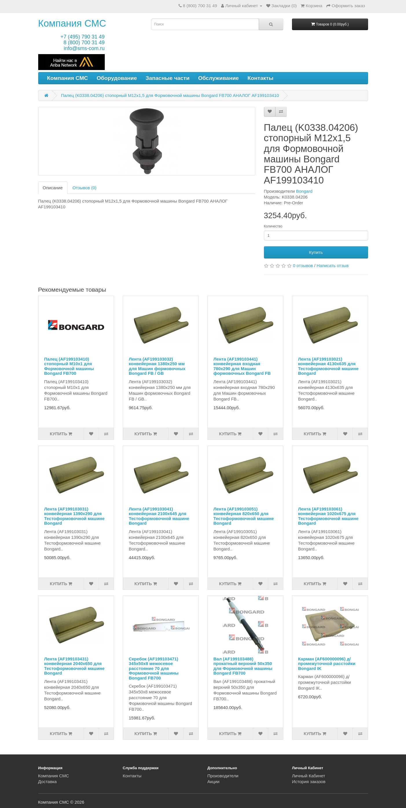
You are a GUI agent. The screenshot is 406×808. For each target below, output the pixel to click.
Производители (222, 775)
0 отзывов (303, 265)
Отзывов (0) (85, 187)
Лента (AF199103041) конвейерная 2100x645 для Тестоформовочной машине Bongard (159, 516)
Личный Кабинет (308, 775)
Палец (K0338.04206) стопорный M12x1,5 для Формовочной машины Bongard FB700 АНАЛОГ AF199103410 (170, 95)
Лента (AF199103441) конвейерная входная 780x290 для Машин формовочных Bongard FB (242, 366)
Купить (316, 252)
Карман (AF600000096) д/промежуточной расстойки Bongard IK (326, 663)
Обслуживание (218, 78)
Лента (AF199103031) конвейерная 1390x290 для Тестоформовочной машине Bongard (74, 516)
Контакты (260, 78)
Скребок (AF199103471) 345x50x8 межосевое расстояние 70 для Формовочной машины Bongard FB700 (154, 668)
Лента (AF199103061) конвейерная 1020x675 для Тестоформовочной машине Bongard (328, 516)
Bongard (304, 191)
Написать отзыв (333, 265)
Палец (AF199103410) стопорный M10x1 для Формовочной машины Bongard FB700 (69, 366)
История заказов (309, 781)
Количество (273, 226)
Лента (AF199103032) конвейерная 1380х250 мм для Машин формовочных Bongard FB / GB (157, 366)
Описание (53, 187)
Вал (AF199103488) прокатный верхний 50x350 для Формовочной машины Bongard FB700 (243, 666)
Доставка (47, 781)
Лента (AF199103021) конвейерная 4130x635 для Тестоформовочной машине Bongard (328, 366)
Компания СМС (72, 23)
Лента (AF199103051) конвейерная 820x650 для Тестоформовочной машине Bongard (244, 516)
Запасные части (168, 78)
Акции (213, 781)
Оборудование (117, 78)
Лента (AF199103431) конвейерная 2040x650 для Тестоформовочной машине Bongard (74, 666)
